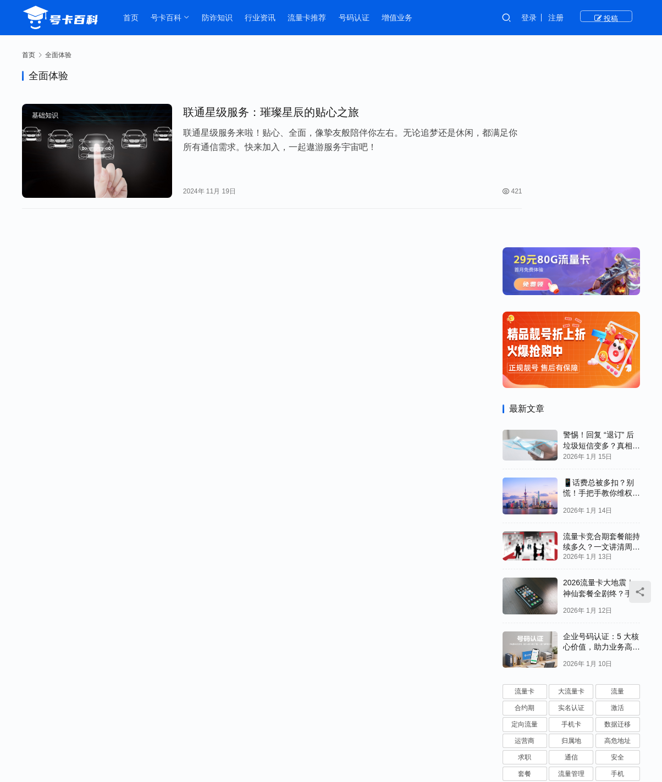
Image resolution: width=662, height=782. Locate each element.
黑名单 (617, 645)
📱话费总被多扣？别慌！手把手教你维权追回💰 (601, 316)
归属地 (571, 563)
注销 (524, 612)
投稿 (620, 17)
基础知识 (45, 116)
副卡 (571, 645)
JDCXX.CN (505, 749)
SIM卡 (571, 629)
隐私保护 (524, 629)
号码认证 (356, 17)
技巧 (524, 661)
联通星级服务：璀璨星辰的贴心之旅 (258, 113)
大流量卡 (571, 514)
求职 (524, 580)
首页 (133, 17)
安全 (617, 580)
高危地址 (617, 563)
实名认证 (571, 530)
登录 (557, 17)
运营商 (524, 563)
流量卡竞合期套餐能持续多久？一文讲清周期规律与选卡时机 (601, 369)
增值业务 (399, 17)
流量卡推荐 (309, 17)
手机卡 (571, 547)
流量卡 (524, 514)
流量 (617, 514)
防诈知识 (219, 17)
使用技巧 (617, 612)
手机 (617, 596)
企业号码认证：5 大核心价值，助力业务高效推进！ (601, 469)
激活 (617, 530)
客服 (571, 612)
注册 (584, 17)
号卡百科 (168, 17)
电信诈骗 (617, 661)
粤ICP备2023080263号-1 (398, 749)
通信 (571, 580)
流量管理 (571, 596)
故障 (571, 661)
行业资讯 (262, 17)
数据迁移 (617, 547)
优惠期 (524, 645)
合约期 (524, 530)
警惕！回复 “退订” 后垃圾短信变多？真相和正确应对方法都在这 (601, 268)
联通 (617, 629)
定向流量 (524, 547)
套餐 (524, 596)
